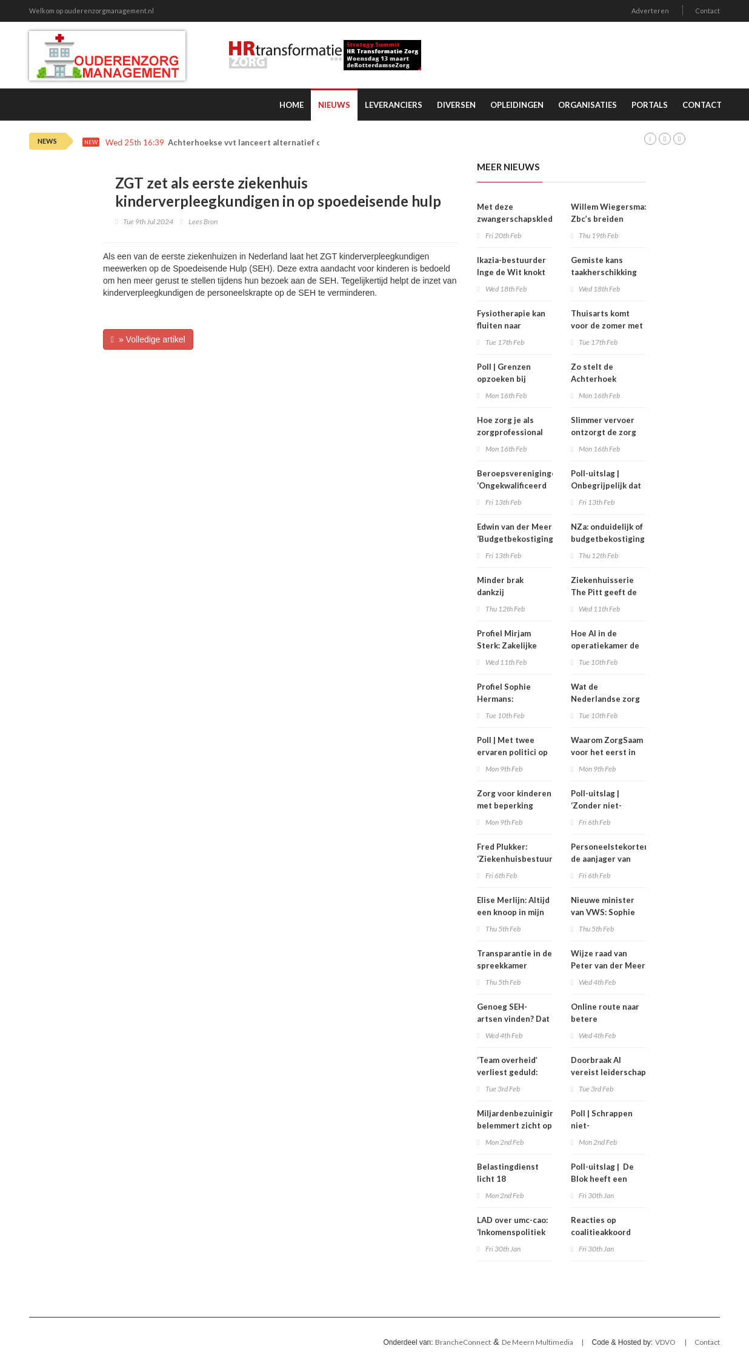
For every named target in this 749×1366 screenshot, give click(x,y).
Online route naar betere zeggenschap (605, 1019)
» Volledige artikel (148, 339)
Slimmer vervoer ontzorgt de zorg (603, 426)
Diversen (456, 105)
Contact (707, 11)
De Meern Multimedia (537, 1342)
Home (291, 105)
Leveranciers (393, 105)
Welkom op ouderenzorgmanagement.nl (91, 11)
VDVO (665, 1342)
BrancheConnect (463, 1342)
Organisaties (587, 105)
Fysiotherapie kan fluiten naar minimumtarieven (511, 325)
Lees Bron (203, 221)
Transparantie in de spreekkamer (514, 959)
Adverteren (650, 11)
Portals (649, 105)
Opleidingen (517, 105)
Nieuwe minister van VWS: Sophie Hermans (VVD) (603, 912)
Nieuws (334, 105)
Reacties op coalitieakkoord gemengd (601, 1232)
